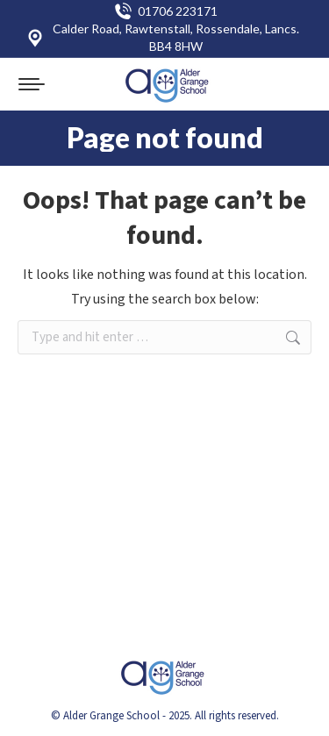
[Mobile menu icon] (32, 84)
